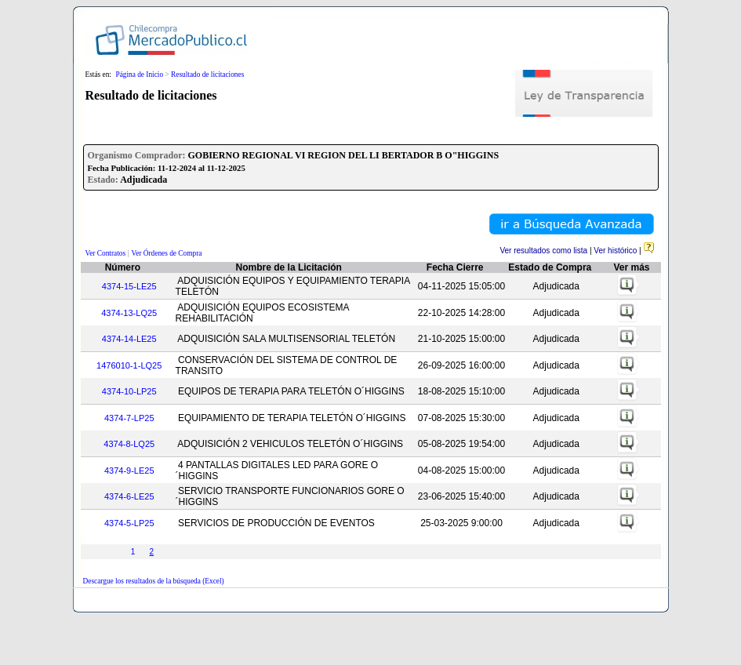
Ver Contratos (105, 253)
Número (122, 267)
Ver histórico (615, 250)
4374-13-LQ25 (129, 313)
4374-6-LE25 (129, 496)
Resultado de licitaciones (207, 74)
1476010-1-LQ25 (129, 365)
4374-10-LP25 (129, 391)
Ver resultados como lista (543, 250)
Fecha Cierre (455, 267)
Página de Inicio (139, 74)
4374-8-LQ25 (129, 444)
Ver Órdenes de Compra (167, 253)
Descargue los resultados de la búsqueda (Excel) (153, 581)
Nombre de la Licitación (289, 267)
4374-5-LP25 (129, 523)
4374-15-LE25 (129, 286)
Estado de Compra (549, 267)
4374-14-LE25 (129, 338)
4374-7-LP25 (129, 418)
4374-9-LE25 (129, 470)
